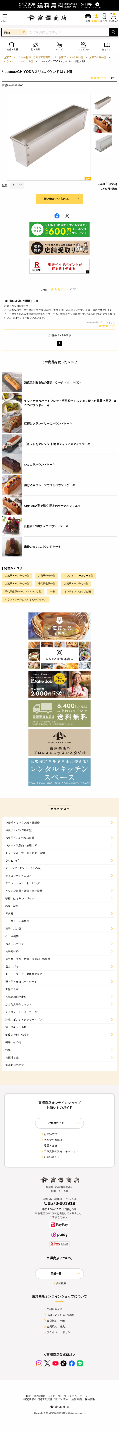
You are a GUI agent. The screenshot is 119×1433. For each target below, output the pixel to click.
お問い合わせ (50, 1157)
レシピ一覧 (54, 1396)
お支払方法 (49, 1134)
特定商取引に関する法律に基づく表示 (45, 1399)
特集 (52, 591)
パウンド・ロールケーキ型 (18, 61)
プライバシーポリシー (58, 1332)
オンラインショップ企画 (77, 591)
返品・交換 (49, 1145)
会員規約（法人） (55, 1326)
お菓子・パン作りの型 (71, 57)
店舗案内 (76, 1399)
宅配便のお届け (51, 1139)
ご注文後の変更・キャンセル (59, 1151)
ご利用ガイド (53, 1309)
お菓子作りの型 (97, 57)
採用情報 (90, 1399)
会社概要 (60, 1283)
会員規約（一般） (55, 1320)
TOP (28, 1396)
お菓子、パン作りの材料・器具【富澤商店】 (28, 57)
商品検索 (39, 1396)
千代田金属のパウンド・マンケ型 (23, 591)
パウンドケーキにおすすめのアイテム (25, 599)
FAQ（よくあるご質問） (59, 1314)
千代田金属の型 (46, 583)
